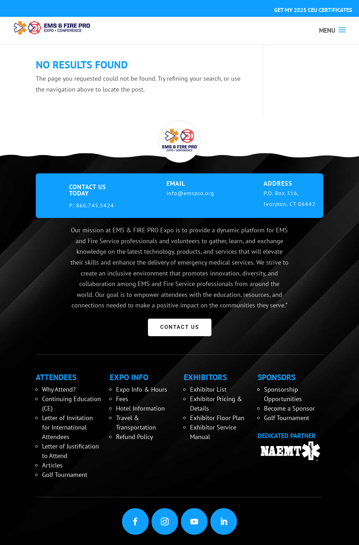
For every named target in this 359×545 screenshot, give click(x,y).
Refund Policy (134, 437)
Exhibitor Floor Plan (217, 418)
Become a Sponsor (289, 408)
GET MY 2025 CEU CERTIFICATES (313, 9)
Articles (52, 465)
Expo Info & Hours (141, 389)
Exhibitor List (208, 389)
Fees (122, 399)
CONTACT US (179, 327)
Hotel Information (140, 408)
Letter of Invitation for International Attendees (67, 427)
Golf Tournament (64, 475)
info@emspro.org (190, 193)
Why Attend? (59, 389)
